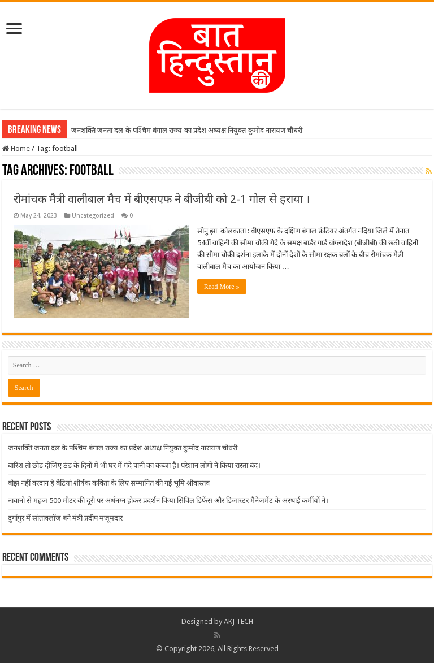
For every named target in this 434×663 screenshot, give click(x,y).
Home (16, 148)
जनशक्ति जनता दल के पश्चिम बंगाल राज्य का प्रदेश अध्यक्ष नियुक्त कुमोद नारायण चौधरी (186, 130)
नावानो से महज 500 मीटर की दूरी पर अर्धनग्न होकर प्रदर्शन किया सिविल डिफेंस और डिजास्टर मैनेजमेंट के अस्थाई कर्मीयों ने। (168, 500)
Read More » (222, 287)
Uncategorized (93, 215)
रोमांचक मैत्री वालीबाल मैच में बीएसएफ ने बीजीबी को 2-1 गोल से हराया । (162, 199)
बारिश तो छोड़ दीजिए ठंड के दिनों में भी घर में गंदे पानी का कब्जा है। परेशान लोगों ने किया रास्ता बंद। (134, 465)
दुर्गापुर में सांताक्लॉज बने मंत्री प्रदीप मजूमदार (65, 518)
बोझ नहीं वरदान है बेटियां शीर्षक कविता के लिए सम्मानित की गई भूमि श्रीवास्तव (109, 483)
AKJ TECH (238, 621)
